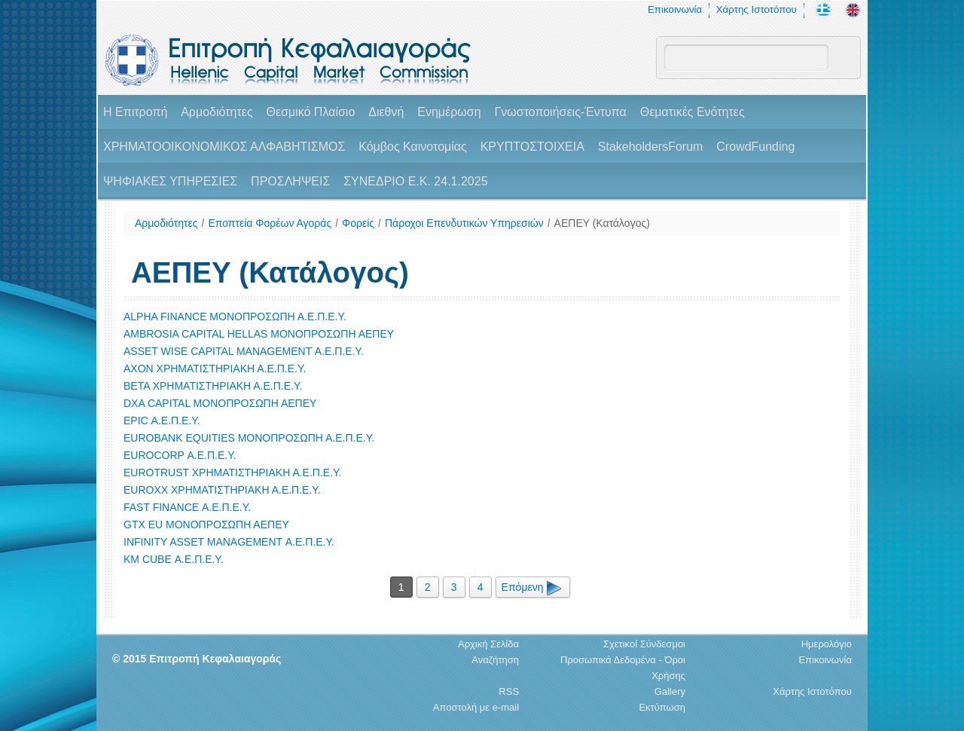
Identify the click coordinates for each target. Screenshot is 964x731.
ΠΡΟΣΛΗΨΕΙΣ (290, 181)
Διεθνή (386, 112)
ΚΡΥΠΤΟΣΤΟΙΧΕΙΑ (532, 146)
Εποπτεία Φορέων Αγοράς (269, 223)
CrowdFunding (755, 146)
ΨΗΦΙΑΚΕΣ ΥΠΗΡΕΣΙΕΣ (170, 181)
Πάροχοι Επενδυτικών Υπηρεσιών (464, 223)
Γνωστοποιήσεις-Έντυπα (560, 112)
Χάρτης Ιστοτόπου (756, 9)
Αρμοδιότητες (216, 112)
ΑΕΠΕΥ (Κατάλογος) (602, 223)
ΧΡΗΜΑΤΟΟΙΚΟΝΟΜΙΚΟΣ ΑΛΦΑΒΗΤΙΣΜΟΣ (224, 146)
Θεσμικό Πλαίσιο (310, 112)
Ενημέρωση (448, 112)
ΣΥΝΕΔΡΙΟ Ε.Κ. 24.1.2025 (415, 181)
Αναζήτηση (495, 659)
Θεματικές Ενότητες (692, 112)
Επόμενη (533, 587)
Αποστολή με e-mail (476, 707)
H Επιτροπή (135, 112)
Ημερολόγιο (826, 644)
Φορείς (358, 223)
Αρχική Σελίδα (488, 644)
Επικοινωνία (675, 9)
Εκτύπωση (662, 707)
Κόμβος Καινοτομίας (412, 146)
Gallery (669, 691)
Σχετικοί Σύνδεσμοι (644, 644)
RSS (509, 691)
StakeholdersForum (650, 146)
